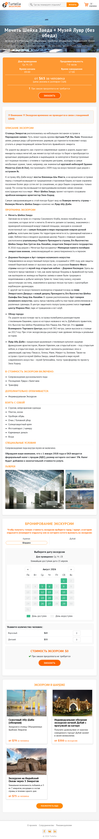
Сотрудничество (46, 825)
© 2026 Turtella (49, 836)
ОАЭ (20, 45)
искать (72, 4)
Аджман (26, 538)
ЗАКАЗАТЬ (49, 95)
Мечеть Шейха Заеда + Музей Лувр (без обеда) (70, 45)
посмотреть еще (49, 806)
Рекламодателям (64, 825)
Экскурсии (10, 45)
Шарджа (26, 542)
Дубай (72, 538)
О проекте (32, 825)
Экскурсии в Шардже (35, 45)
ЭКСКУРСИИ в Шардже (49, 685)
